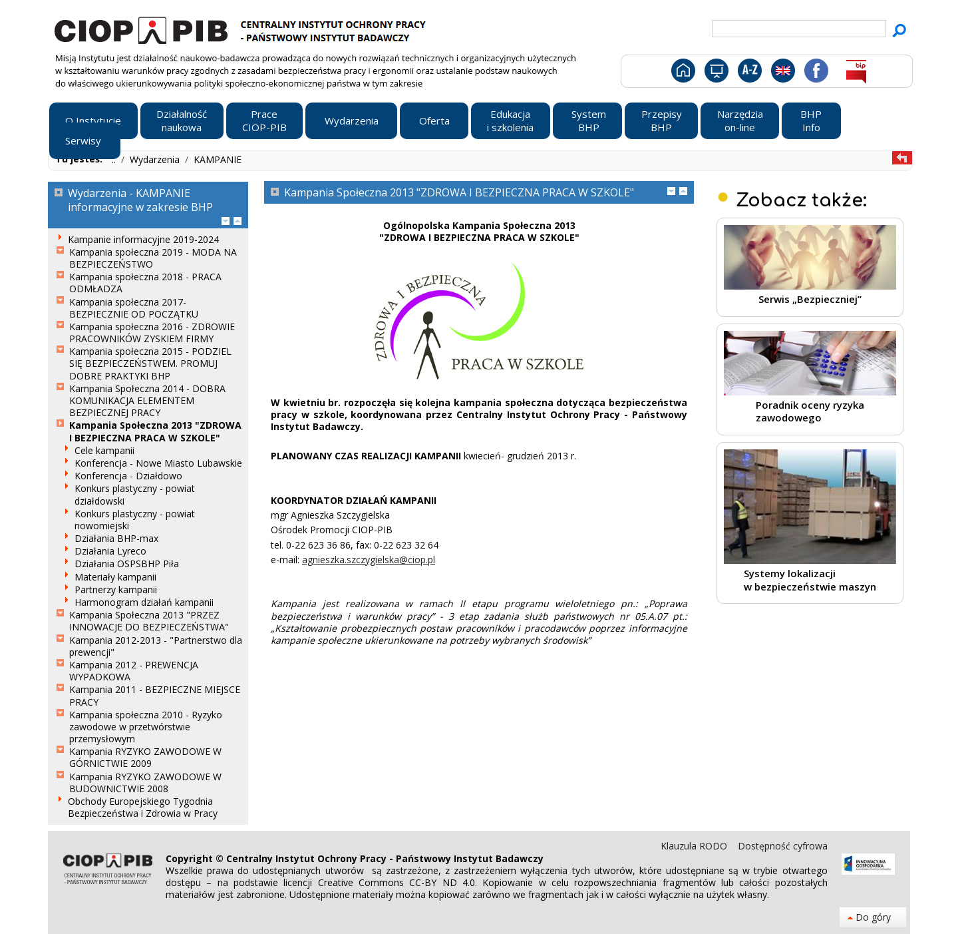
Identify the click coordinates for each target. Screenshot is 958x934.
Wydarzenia (156, 159)
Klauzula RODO (695, 845)
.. (115, 159)
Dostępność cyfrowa (783, 845)
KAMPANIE (217, 159)
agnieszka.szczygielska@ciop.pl (368, 559)
